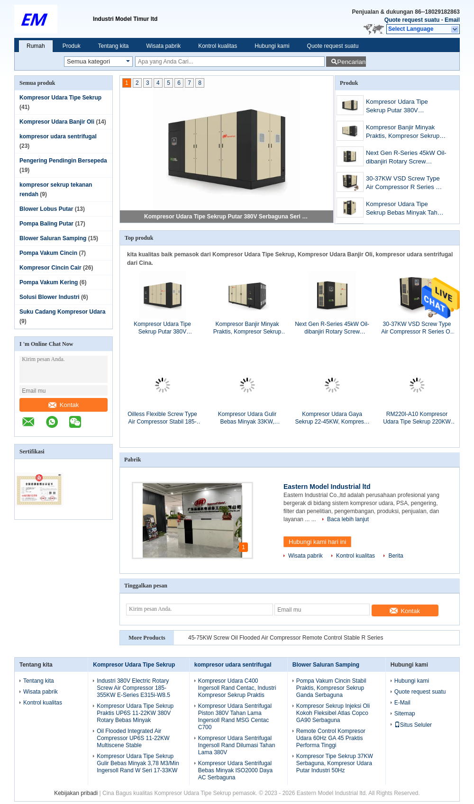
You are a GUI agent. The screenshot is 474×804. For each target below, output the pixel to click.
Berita (395, 555)
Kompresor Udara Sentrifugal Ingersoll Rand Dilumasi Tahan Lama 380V (236, 745)
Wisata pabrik (163, 46)
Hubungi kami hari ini (317, 541)
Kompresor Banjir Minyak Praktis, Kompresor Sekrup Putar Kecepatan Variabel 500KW (402, 132)
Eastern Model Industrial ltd (327, 486)
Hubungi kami (272, 46)
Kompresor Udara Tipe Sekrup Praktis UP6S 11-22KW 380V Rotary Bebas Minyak (135, 713)
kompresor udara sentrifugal (58, 136)
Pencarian (351, 61)
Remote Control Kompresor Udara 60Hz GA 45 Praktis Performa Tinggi (330, 738)
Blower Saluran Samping (52, 238)
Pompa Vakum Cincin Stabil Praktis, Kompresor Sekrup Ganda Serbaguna (331, 688)
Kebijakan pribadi (76, 793)
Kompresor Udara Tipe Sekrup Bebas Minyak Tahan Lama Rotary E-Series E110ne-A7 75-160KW (405, 209)
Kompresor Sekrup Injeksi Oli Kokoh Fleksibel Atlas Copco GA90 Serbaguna (333, 713)
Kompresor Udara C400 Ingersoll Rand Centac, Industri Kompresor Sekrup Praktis (237, 688)
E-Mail (402, 702)
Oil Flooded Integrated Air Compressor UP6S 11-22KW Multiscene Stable (133, 738)
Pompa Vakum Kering (48, 282)
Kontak (63, 404)
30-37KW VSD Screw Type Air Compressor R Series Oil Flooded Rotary (404, 183)
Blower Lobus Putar (46, 209)
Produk (72, 46)
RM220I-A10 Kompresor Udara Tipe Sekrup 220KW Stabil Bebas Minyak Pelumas (417, 418)
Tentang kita (113, 46)
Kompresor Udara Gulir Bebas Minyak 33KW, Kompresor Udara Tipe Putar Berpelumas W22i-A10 (247, 418)
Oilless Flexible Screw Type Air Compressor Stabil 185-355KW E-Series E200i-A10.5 (162, 418)
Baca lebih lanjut (348, 519)
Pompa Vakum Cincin (48, 253)
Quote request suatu (412, 20)
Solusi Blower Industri (49, 297)
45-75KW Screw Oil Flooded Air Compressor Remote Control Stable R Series (285, 637)
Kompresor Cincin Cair (50, 267)
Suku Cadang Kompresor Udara (62, 311)
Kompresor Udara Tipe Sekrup (60, 97)
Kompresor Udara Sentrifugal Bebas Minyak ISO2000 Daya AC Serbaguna (235, 770)
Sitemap (404, 713)
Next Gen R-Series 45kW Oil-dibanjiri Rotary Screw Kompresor (406, 158)
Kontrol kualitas (217, 46)
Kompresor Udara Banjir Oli (56, 121)
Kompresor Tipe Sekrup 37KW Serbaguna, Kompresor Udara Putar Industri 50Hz (334, 763)
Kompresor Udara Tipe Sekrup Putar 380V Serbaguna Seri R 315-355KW (227, 216)
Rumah (36, 46)
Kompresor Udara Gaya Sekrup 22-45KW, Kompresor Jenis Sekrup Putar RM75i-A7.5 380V (332, 418)
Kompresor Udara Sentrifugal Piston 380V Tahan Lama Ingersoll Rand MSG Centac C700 (235, 717)
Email (452, 20)
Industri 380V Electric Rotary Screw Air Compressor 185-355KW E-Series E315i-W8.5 (133, 688)
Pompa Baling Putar (46, 223)
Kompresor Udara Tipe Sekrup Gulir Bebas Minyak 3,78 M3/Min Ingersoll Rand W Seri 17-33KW (138, 763)
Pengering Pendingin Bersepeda (63, 160)
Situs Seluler (413, 725)
